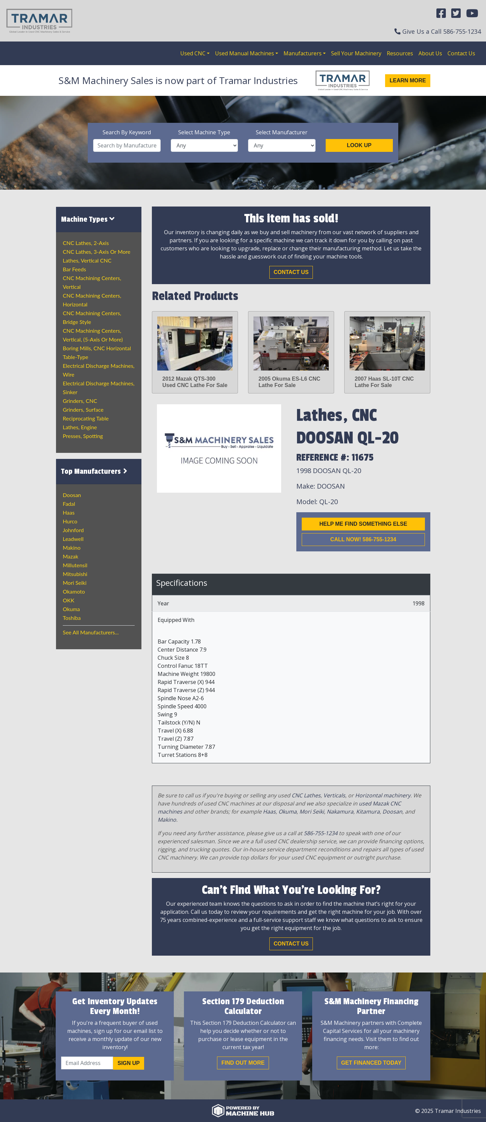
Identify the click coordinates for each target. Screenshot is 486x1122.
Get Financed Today (371, 1063)
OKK (68, 600)
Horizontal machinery (382, 795)
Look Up (359, 145)
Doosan (72, 495)
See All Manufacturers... (91, 632)
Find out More (243, 1063)
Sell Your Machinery (356, 53)
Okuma (71, 609)
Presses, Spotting (83, 436)
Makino (72, 547)
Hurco (70, 521)
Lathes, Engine (80, 427)
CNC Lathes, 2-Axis (86, 243)
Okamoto (74, 591)
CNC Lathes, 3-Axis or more (96, 251)
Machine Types (87, 219)
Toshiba (72, 617)
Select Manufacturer (281, 132)
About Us (430, 53)
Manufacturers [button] (303, 53)
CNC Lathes (306, 795)
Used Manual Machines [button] (244, 53)
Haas (69, 512)
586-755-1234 (462, 31)
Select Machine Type (204, 132)
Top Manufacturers (95, 471)
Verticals (334, 795)
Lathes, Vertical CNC (87, 260)
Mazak (70, 556)
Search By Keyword (127, 132)
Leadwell (73, 539)
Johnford (73, 530)
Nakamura (340, 811)
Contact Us (461, 53)
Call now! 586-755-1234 (363, 539)
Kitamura (368, 811)
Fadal (69, 503)
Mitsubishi (75, 574)
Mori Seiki (74, 582)
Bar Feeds (74, 269)
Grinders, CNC (80, 401)
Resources (400, 53)
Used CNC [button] (193, 53)
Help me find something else (363, 524)
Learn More (407, 80)
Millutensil (75, 565)
